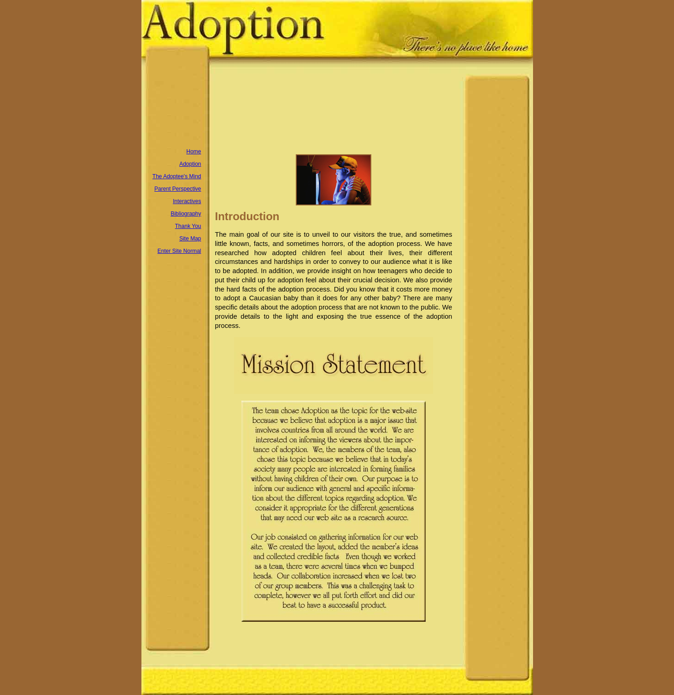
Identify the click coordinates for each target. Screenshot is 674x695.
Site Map (190, 238)
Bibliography (185, 213)
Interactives (187, 201)
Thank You (188, 226)
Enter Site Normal (179, 251)
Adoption (190, 164)
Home (193, 151)
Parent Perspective (177, 189)
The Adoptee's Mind (176, 176)
